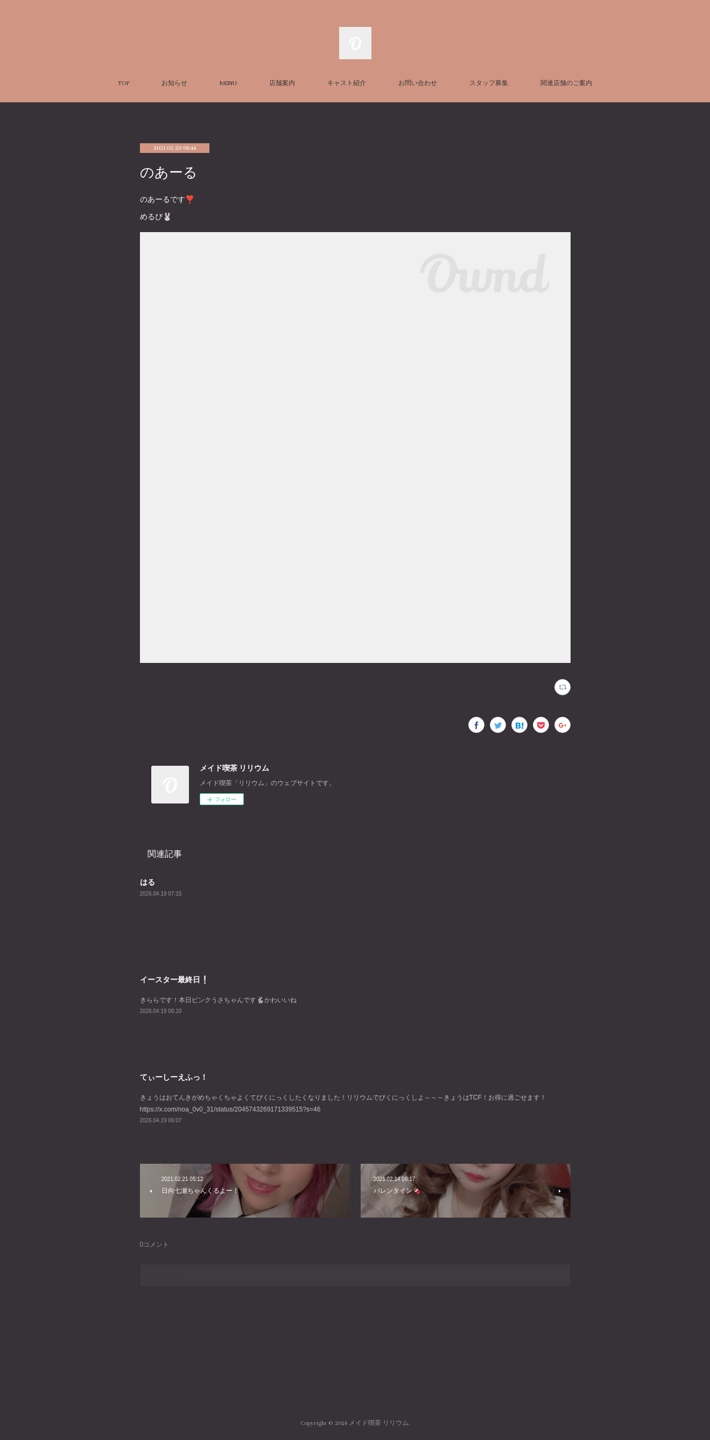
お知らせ (174, 83)
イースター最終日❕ (174, 979)
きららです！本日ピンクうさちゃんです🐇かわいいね (218, 1000)
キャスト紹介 (346, 83)
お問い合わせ (417, 83)
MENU (228, 83)
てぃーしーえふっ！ (174, 1077)
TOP (123, 83)
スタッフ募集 (488, 83)
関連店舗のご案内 (566, 83)
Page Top (355, 1380)
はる (147, 882)
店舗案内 (282, 83)
